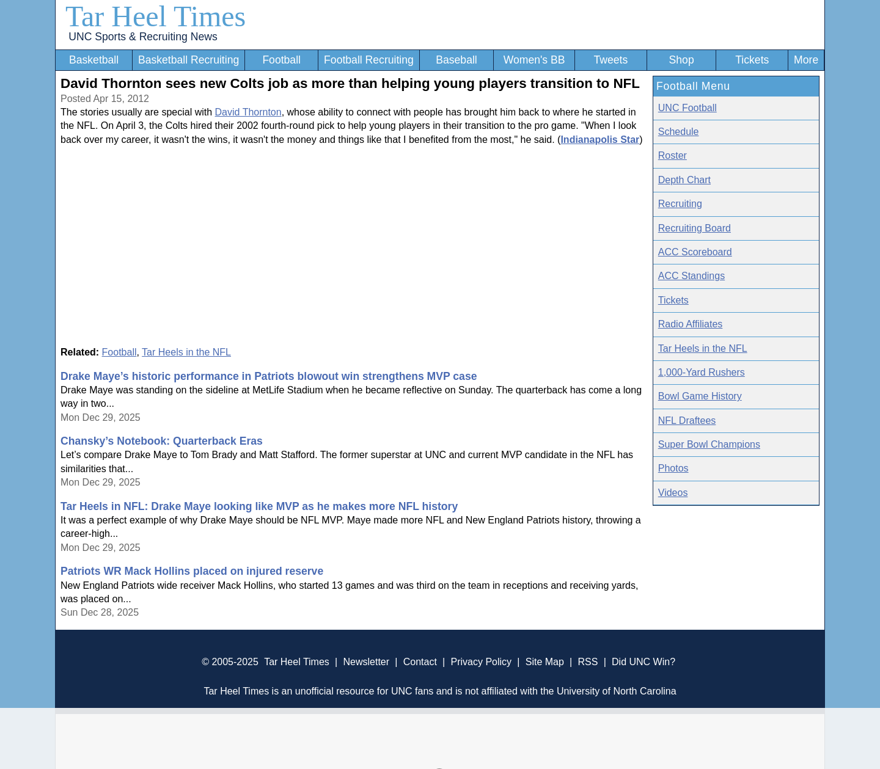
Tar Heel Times (155, 16)
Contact (420, 662)
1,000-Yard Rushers (701, 372)
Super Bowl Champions (709, 444)
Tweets (610, 60)
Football (281, 60)
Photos (673, 468)
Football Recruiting (369, 60)
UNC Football (687, 108)
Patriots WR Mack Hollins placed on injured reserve (192, 571)
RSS (588, 662)
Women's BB (534, 60)
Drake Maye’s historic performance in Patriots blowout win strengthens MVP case (269, 376)
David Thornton (248, 112)
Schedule (678, 131)
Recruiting (680, 204)
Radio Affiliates (690, 324)
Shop (681, 60)
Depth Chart (684, 180)
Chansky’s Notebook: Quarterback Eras (162, 441)
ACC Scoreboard (695, 252)
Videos (673, 492)
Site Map (545, 662)
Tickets (752, 60)
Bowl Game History (700, 396)
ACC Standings (691, 276)
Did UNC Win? (643, 662)
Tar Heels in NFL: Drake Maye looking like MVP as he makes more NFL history (259, 506)
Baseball (456, 60)
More (806, 60)
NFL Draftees (687, 420)
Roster (672, 155)
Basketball (94, 60)
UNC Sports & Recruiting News (142, 37)
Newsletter (366, 662)
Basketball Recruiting (188, 60)
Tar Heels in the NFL (186, 352)
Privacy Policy (481, 662)
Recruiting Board (694, 228)
